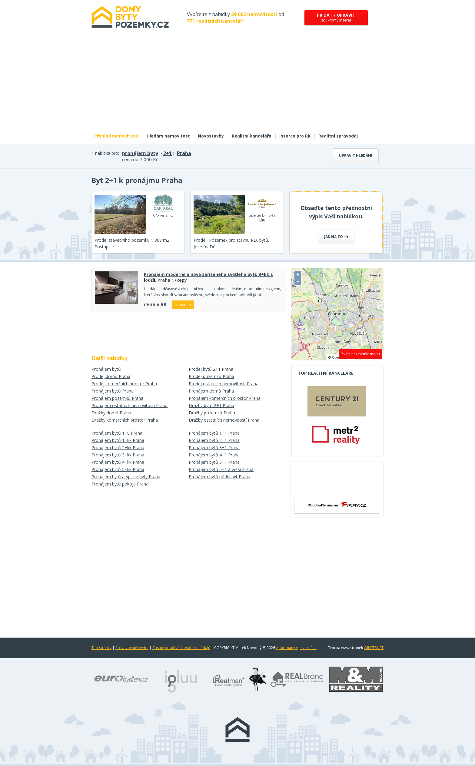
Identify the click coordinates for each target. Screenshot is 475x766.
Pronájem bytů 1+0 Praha (116, 433)
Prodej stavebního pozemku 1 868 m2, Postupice (133, 243)
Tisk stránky (101, 647)
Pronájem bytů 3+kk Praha (117, 455)
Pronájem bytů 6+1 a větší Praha (221, 469)
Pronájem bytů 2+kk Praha (117, 447)
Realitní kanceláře (251, 136)
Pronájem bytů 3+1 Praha (214, 447)
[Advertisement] (237, 84)
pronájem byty (140, 153)
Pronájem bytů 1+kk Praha (117, 440)
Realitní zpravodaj (338, 136)
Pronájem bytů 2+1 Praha (214, 440)
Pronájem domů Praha (211, 391)
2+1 (167, 153)
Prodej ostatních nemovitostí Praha (223, 383)
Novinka (183, 304)
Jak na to (336, 236)
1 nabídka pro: (105, 153)
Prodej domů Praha (110, 376)
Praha (184, 153)
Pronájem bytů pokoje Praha (119, 484)
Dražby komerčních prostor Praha (124, 420)
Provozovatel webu (131, 647)
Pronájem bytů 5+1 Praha (214, 462)
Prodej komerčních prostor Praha (124, 383)
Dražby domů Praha (111, 413)
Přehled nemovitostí (116, 136)
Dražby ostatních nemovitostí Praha (224, 420)
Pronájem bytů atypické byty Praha (125, 476)
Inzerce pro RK (295, 136)
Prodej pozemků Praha (211, 376)
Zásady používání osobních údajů (181, 647)
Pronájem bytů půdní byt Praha (219, 476)
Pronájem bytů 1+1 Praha (214, 433)
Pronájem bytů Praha (112, 391)
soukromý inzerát (336, 17)
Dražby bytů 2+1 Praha (211, 405)
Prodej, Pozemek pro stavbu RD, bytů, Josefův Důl (231, 243)
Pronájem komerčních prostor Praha (225, 398)
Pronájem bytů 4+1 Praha (214, 455)
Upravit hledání (355, 155)
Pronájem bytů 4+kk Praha (117, 462)
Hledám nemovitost (168, 136)
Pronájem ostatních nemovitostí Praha (129, 405)
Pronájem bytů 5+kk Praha (117, 469)
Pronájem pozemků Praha (117, 398)
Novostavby (211, 136)
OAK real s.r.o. (163, 205)
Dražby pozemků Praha (212, 413)
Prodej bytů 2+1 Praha (211, 369)
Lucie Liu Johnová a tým (262, 208)
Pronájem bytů (106, 369)
